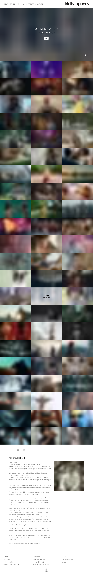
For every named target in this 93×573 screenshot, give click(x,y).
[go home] (76, 4)
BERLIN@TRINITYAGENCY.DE (12, 564)
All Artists (29, 4)
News (6, 4)
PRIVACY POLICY (67, 560)
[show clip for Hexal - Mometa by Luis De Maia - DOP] (46, 34)
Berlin (12, 4)
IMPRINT (64, 562)
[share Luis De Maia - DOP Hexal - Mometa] (84, 55)
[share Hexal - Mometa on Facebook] (87, 56)
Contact (39, 4)
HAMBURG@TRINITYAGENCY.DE (43, 564)
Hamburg (20, 4)
